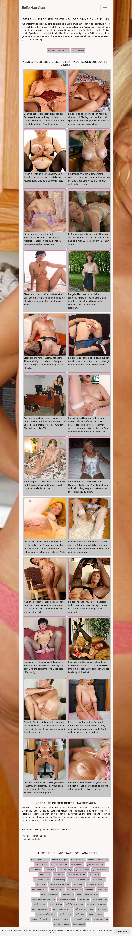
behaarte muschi (39, 887)
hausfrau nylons (74, 887)
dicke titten (59, 872)
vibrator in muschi (61, 922)
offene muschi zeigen (84, 907)
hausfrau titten (39, 902)
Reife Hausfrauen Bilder (58, 51)
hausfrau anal (79, 922)
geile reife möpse (61, 917)
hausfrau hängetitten (76, 872)
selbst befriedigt (65, 867)
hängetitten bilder (94, 882)
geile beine (102, 907)
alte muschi (36, 867)
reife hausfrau (99, 877)
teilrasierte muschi (67, 897)
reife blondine (77, 862)
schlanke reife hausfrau (79, 877)
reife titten (80, 912)
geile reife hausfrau (95, 862)
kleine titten (84, 897)
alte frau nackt (65, 912)
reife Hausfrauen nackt (65, 33)
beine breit (49, 867)
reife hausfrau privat (81, 917)
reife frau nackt (77, 857)
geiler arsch (67, 892)
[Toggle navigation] (105, 7)
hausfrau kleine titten (62, 907)
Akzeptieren (122, 932)
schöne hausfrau (100, 917)
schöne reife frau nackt (98, 857)
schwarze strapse (59, 857)
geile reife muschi (100, 867)
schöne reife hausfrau (40, 917)
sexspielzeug (59, 877)
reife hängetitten (100, 897)
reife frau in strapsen (74, 902)
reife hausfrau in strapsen (87, 892)
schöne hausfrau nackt (45, 912)
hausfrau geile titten (40, 907)
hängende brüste (96, 912)
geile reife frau (56, 902)
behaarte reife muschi (96, 902)
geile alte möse (82, 867)
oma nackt (41, 882)
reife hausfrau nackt (39, 857)
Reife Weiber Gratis (32, 837)
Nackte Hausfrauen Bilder (34, 834)
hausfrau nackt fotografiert (43, 897)
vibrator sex (78, 882)
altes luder (102, 887)
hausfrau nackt (57, 887)
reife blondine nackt (49, 892)
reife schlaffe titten (59, 862)
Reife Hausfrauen (35, 8)
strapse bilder (41, 862)
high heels (89, 887)
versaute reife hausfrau (59, 882)
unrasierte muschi (42, 877)
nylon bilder (94, 872)
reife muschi (45, 872)
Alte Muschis (78, 51)
